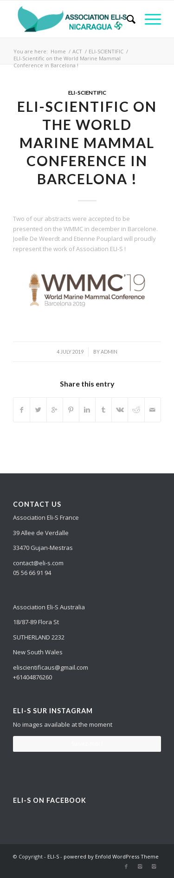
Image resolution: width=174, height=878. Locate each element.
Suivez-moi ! (87, 744)
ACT (77, 51)
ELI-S (53, 856)
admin (109, 352)
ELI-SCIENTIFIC (106, 51)
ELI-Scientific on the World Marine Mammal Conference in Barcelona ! (87, 142)
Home (58, 51)
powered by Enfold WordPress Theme (111, 856)
